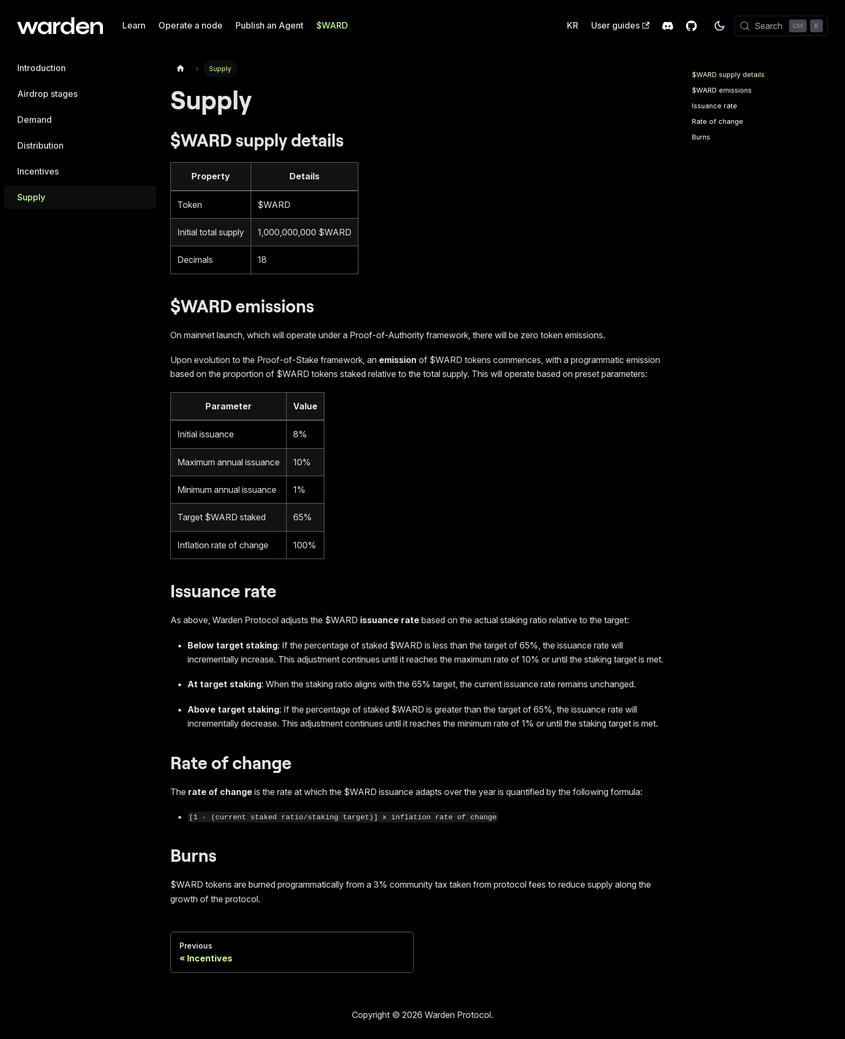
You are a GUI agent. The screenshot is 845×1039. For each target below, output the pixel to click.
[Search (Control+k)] (781, 26)
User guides (620, 25)
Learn (134, 25)
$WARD (332, 25)
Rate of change (717, 121)
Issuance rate (714, 106)
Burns (701, 137)
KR (572, 25)
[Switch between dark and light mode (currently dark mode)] (719, 25)
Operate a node (190, 25)
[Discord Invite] (667, 25)
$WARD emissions (722, 90)
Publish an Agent (269, 25)
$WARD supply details (728, 75)
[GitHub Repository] (691, 25)
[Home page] (180, 68)
